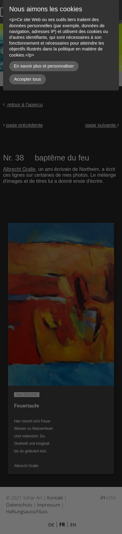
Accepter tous (27, 79)
